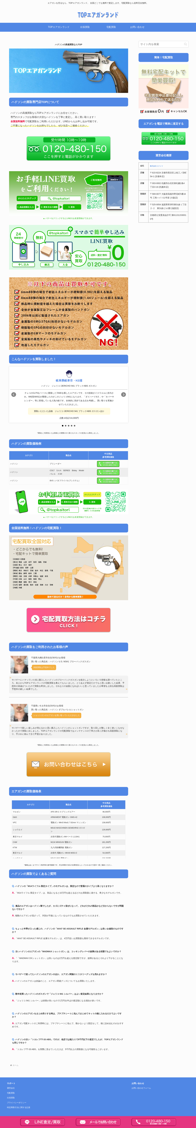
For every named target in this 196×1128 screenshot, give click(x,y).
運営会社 (11, 1088)
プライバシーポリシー (16, 1103)
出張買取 (11, 1098)
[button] (185, 44)
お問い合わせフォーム (141, 1088)
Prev (13, 394)
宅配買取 (11, 1093)
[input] (164, 44)
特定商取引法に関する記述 (18, 1107)
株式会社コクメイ (156, 166)
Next (123, 394)
